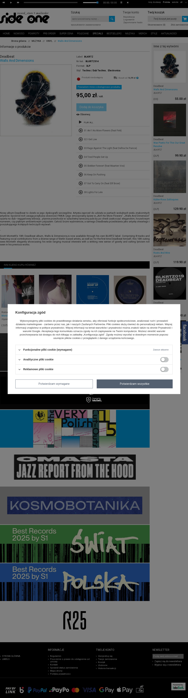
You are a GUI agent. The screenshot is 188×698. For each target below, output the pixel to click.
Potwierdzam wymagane (54, 383)
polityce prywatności (53, 327)
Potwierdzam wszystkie (134, 383)
